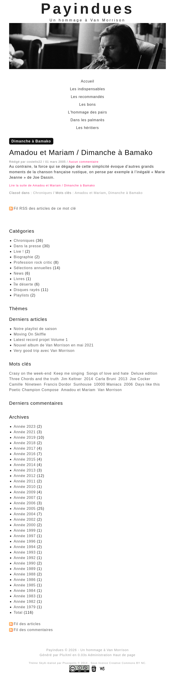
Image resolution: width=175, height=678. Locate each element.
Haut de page (124, 655)
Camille (16, 384)
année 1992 (25, 558)
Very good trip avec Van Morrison (44, 351)
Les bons (87, 104)
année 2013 (25, 470)
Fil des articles (27, 624)
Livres (19, 279)
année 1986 (25, 580)
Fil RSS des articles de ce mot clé (45, 208)
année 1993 (25, 552)
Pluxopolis (69, 663)
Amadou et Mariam (90, 193)
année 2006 (25, 503)
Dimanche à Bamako (125, 193)
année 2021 (25, 432)
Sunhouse (82, 384)
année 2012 (25, 476)
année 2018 (25, 443)
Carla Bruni (105, 379)
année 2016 (25, 454)
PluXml (66, 655)
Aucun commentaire (84, 161)
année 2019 (25, 437)
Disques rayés (27, 290)
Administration (100, 655)
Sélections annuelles (33, 268)
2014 (88, 379)
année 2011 (25, 481)
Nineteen (33, 384)
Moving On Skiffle (30, 334)
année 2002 (25, 519)
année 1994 (25, 547)
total (19, 612)
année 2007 (25, 498)
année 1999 (25, 530)
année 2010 (25, 487)
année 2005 (25, 508)
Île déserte (23, 284)
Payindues (87, 8)
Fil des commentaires (33, 630)
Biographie (23, 257)
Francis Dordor (57, 384)
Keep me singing (69, 373)
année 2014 (25, 465)
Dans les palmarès (87, 120)
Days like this (147, 384)
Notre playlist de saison (35, 329)
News (19, 273)
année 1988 (25, 574)
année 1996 (25, 541)
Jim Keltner (71, 379)
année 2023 (25, 426)
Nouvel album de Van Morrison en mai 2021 (54, 345)
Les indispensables (87, 89)
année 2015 (25, 459)
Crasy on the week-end (30, 373)
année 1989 (25, 569)
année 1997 (25, 536)
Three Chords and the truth (34, 379)
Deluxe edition (144, 373)
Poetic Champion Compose (34, 390)
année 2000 (25, 525)
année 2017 (25, 448)
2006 (128, 384)
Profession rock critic (33, 262)
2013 (123, 379)
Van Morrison (110, 390)
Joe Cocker (140, 379)
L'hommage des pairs (87, 112)
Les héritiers (87, 128)
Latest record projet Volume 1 (41, 340)
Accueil (87, 81)
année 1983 (25, 596)
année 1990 (25, 563)
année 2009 (25, 492)
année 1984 (25, 591)
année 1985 (25, 585)
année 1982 (25, 601)
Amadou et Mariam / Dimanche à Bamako (81, 152)
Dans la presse (27, 246)
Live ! (19, 251)
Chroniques (42, 193)
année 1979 (25, 607)
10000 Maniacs (108, 384)
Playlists (21, 295)
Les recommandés (87, 97)
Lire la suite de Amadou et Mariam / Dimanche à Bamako (52, 185)
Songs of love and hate (108, 373)
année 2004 (25, 514)
